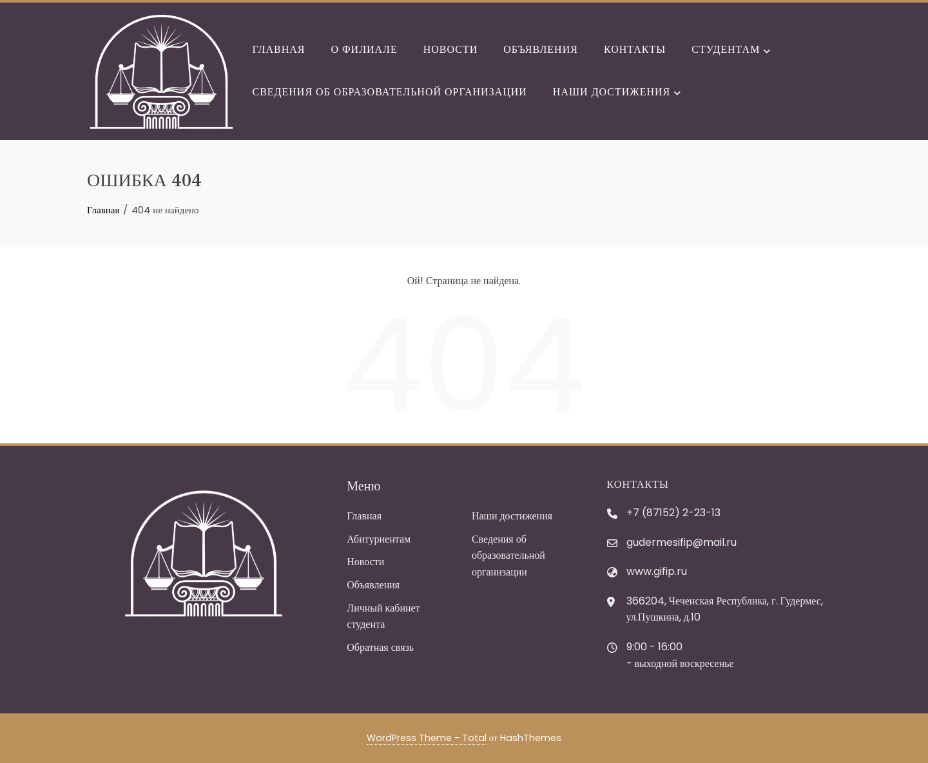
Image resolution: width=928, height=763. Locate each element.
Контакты (635, 49)
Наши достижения (617, 92)
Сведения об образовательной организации (390, 91)
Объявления (540, 49)
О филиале (364, 49)
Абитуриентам (379, 539)
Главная (279, 49)
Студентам (730, 51)
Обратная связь (380, 647)
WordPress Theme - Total (427, 737)
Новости (450, 49)
